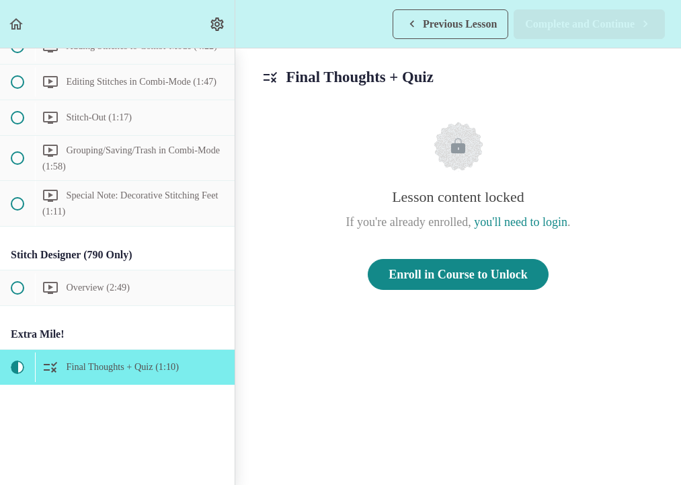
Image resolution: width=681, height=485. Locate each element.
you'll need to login (520, 222)
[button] (17, 24)
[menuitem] (218, 24)
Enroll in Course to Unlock (458, 274)
